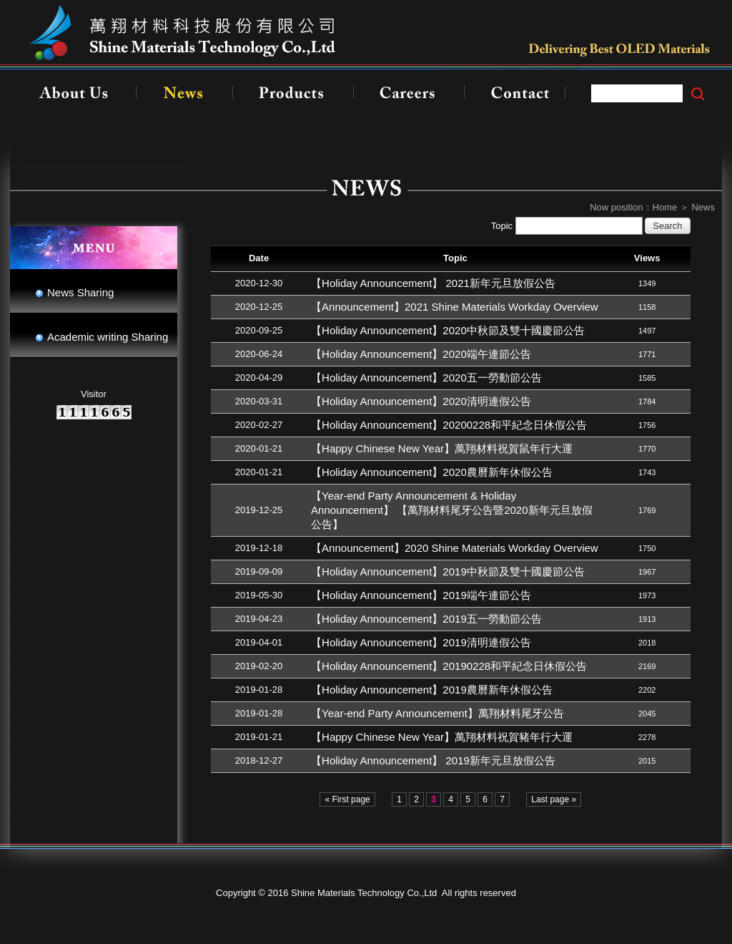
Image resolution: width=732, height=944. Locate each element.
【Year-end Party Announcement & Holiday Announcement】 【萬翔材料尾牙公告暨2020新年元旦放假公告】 (451, 510)
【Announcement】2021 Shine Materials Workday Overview (454, 307)
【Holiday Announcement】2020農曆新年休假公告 (432, 472)
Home (665, 207)
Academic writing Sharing (107, 337)
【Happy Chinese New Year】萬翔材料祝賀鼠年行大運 (442, 448)
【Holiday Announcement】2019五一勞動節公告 (426, 619)
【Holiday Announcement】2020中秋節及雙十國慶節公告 (448, 330)
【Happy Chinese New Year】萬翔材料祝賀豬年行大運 (442, 737)
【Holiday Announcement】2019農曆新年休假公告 (432, 689)
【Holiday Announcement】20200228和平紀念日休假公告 (449, 425)
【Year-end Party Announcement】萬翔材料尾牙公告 (437, 713)
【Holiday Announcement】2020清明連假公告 (421, 401)
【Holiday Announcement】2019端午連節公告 (421, 595)
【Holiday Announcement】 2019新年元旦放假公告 (433, 760)
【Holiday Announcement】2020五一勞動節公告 (426, 377)
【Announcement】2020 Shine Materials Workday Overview (454, 548)
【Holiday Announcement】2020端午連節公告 (421, 354)
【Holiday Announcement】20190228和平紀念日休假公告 (449, 666)
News (703, 207)
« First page (347, 799)
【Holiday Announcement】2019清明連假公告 (421, 642)
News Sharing (80, 292)
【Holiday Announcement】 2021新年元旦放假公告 (433, 283)
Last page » (553, 799)
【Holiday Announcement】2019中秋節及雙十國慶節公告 (448, 571)
